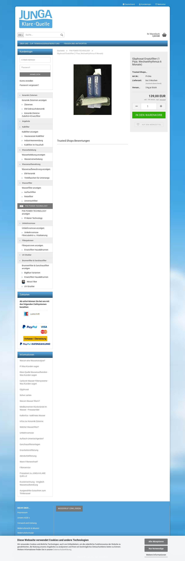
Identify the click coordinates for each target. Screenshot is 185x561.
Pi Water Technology (32, 218)
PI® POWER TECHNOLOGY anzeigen (34, 212)
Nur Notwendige (156, 548)
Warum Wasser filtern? (30, 401)
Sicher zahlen (26, 395)
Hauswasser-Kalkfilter (33, 136)
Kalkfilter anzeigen (30, 132)
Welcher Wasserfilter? (29, 427)
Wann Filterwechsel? (29, 462)
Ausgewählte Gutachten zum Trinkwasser (33, 492)
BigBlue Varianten (31, 273)
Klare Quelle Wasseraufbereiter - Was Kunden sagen (34, 374)
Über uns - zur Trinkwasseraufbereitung (40, 44)
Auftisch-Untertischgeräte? (32, 439)
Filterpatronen (26, 241)
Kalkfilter (24, 127)
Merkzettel (160, 4)
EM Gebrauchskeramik (33, 109)
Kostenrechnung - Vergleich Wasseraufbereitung (32, 483)
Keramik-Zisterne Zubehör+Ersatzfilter (31, 114)
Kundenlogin (145, 4)
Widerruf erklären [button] (69, 509)
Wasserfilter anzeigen (31, 188)
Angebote (25, 121)
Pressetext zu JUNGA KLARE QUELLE (33, 475)
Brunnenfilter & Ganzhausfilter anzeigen (35, 267)
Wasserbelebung (28, 150)
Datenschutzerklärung (62, 549)
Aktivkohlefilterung (28, 456)
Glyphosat (24, 390)
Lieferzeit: (136, 81)
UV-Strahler (25, 255)
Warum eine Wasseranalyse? (32, 361)
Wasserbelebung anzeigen (33, 155)
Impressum (22, 513)
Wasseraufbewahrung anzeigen (36, 169)
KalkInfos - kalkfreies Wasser (32, 416)
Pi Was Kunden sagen (29, 367)
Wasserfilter (26, 183)
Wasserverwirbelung (32, 159)
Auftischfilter (29, 192)
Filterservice (25, 468)
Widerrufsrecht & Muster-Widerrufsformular (28, 530)
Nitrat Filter (29, 282)
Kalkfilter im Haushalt (33, 145)
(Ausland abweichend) (153, 84)
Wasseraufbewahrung (30, 164)
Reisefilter (27, 197)
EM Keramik (28, 174)
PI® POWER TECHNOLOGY (34, 206)
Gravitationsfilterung (29, 450)
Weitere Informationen (156, 555)
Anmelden (35, 75)
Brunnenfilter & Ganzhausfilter (33, 261)
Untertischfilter (30, 201)
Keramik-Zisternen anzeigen (34, 100)
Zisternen (27, 105)
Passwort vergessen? (29, 85)
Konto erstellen (26, 81)
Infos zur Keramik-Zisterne (31, 421)
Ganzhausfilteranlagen (30, 444)
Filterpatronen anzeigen (32, 246)
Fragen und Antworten (75, 44)
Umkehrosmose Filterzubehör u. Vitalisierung (34, 234)
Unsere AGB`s (23, 518)
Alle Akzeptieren (156, 541)
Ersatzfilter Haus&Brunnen (35, 250)
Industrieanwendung (32, 140)
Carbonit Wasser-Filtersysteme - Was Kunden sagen (34, 382)
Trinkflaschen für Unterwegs (35, 178)
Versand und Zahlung (27, 523)
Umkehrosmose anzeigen (33, 228)
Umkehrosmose (27, 223)
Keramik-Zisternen (28, 95)
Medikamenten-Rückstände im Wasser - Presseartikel (33, 408)
